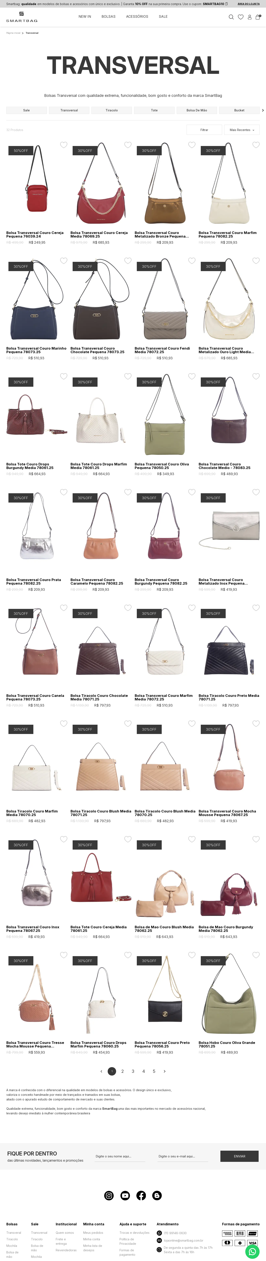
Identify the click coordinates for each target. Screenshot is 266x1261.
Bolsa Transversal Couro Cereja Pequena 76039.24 (35, 234)
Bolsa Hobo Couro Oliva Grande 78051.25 (227, 1044)
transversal (69, 110)
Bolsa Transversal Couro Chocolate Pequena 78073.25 (97, 350)
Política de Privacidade (127, 1241)
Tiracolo (12, 1239)
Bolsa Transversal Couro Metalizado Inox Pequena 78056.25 (221, 581)
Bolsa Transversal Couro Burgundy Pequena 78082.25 (161, 581)
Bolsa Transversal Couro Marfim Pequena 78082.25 (228, 234)
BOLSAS (108, 16)
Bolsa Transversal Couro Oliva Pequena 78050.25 (162, 466)
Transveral (13, 1232)
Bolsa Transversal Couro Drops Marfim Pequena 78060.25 (98, 1044)
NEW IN (85, 16)
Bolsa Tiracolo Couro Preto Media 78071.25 (229, 697)
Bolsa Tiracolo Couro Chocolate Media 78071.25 (99, 697)
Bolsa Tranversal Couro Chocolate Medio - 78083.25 (224, 466)
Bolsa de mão (12, 1254)
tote (154, 110)
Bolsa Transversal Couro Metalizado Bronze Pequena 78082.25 (160, 234)
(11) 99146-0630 (171, 1233)
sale (26, 110)
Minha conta (91, 1239)
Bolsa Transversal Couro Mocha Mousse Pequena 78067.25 (227, 813)
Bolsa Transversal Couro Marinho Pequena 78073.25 (36, 350)
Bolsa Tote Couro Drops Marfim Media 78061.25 (99, 466)
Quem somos (65, 1232)
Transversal (39, 1232)
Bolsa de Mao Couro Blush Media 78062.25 (164, 929)
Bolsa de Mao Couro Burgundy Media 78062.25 (226, 929)
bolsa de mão (197, 110)
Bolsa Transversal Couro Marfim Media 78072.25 (164, 697)
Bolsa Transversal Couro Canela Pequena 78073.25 (35, 697)
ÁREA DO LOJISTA (249, 3)
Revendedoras (66, 1250)
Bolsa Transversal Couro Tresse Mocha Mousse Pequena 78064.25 (35, 1044)
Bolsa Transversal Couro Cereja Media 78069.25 (99, 234)
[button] (263, 110)
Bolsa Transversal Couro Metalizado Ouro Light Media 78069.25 (225, 350)
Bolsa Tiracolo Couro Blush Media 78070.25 (165, 813)
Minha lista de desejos (92, 1248)
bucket (239, 110)
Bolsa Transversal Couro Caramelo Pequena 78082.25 (97, 581)
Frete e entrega (61, 1241)
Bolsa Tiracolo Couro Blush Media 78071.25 (101, 813)
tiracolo (112, 110)
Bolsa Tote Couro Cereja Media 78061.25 (99, 929)
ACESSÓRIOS (137, 16)
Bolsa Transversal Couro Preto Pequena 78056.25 (162, 1044)
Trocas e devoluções (134, 1232)
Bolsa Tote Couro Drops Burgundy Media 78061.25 (29, 466)
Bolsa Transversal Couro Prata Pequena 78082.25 (33, 581)
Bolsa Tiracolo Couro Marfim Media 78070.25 (32, 813)
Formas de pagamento (127, 1252)
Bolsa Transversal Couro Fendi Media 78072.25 (162, 350)
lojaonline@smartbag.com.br (180, 1240)
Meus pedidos (93, 1232)
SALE (163, 16)
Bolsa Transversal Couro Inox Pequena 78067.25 (32, 929)
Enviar (239, 1156)
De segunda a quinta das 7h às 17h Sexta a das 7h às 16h (184, 1250)
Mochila (11, 1245)
